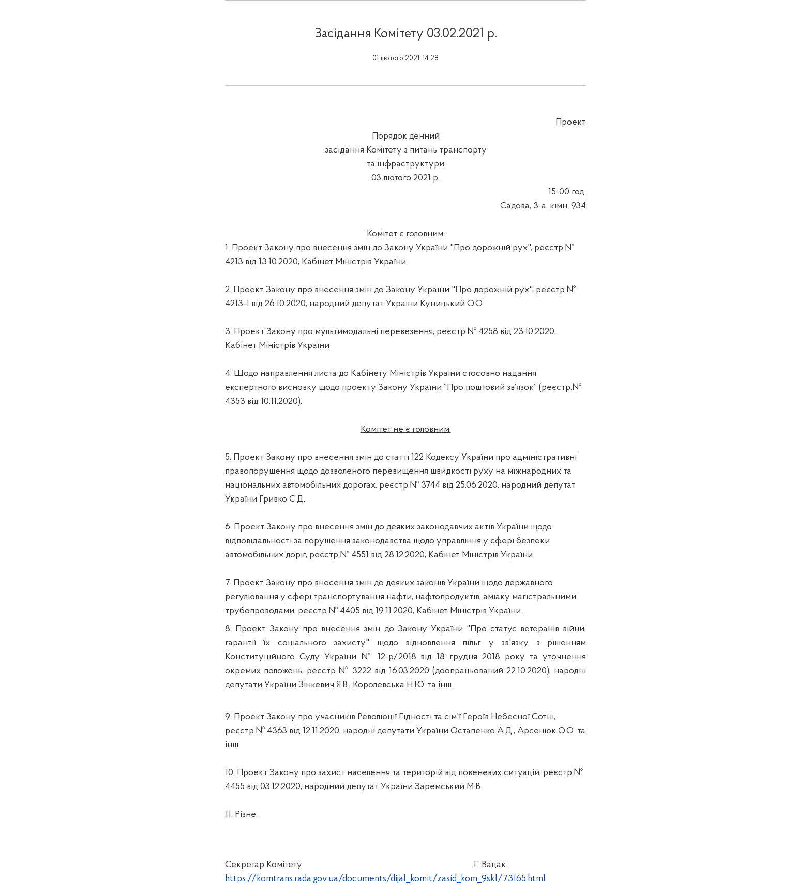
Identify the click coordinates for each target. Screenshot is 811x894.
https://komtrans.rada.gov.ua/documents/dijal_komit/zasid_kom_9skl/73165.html (385, 879)
